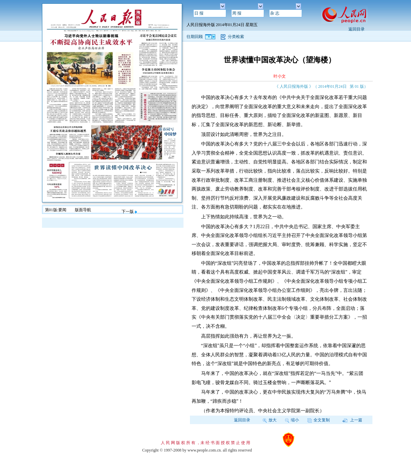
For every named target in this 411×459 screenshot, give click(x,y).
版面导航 (83, 209)
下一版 (129, 211)
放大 (270, 420)
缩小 (292, 420)
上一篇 (352, 420)
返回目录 (356, 29)
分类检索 (236, 36)
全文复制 (318, 420)
